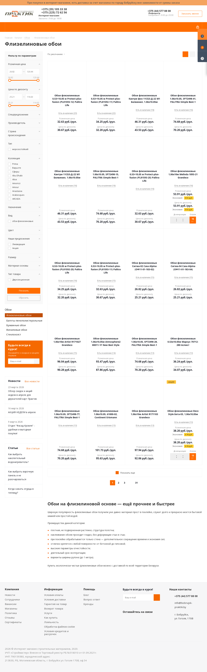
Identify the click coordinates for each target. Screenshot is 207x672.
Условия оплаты (53, 595)
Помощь (89, 589)
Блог (86, 595)
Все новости (32, 381)
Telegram (150, 619)
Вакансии (10, 604)
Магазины (11, 608)
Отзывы (10, 617)
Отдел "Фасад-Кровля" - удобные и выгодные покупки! (21, 429)
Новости (10, 595)
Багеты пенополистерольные (24, 320)
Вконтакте (126, 619)
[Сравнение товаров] (202, 56)
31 (136, 482)
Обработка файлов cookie (59, 626)
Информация (53, 589)
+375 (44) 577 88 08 (159, 10)
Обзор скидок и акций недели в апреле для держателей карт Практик (22, 394)
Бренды (88, 604)
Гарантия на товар (55, 604)
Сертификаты (13, 622)
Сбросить (24, 297)
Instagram (142, 619)
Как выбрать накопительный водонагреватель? (18, 458)
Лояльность (51, 622)
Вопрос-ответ (91, 599)
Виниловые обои (16, 329)
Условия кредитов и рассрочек (56, 632)
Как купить (51, 617)
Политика (11, 613)
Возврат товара (53, 608)
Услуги (48, 613)
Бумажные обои (16, 325)
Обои (8, 309)
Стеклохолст (13, 334)
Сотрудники (12, 599)
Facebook (134, 619)
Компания (12, 589)
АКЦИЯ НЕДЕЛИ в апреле (22, 412)
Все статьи (32, 448)
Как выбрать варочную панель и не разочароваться (21, 475)
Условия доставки (55, 599)
